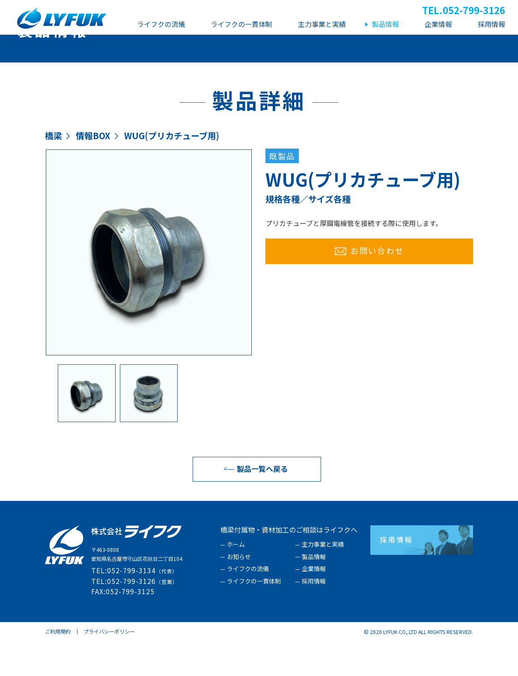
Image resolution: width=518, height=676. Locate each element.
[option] (149, 287)
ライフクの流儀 (248, 604)
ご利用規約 (58, 666)
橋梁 (53, 170)
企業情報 (314, 604)
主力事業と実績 (323, 579)
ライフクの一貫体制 (254, 616)
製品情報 (314, 592)
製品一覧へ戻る (254, 503)
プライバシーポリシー (109, 666)
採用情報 (314, 616)
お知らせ (239, 592)
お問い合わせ (369, 285)
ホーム (236, 579)
